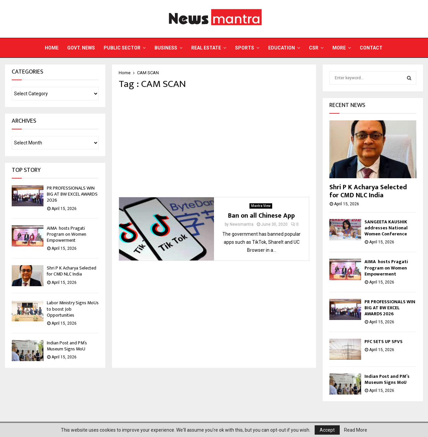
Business (165, 47)
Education (281, 47)
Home (52, 47)
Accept (327, 430)
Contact (371, 47)
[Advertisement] (214, 143)
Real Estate (206, 47)
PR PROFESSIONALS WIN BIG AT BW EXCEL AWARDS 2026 (72, 194)
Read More (355, 430)
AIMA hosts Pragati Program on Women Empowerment (66, 234)
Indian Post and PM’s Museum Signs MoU (67, 346)
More (339, 47)
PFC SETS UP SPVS (383, 341)
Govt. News (81, 47)
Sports (244, 47)
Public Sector (122, 47)
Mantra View (261, 206)
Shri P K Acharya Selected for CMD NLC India (71, 271)
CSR (313, 47)
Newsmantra (241, 224)
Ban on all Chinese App (261, 215)
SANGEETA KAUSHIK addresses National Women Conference (386, 228)
